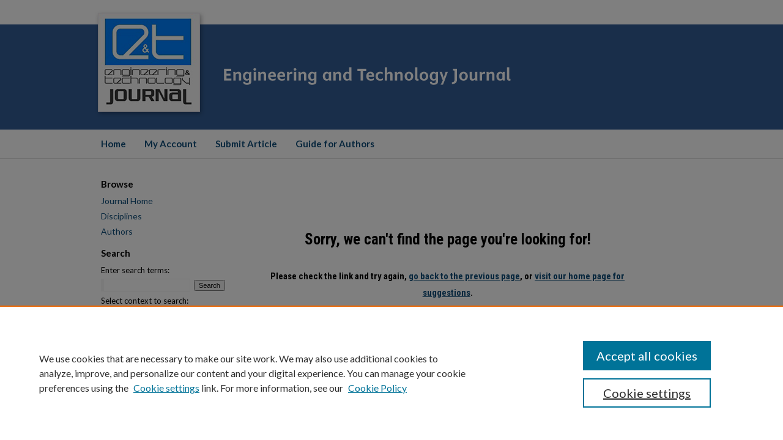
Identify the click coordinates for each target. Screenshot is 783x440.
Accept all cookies (646, 355)
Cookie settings (166, 388)
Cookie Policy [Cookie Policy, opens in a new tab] (377, 388)
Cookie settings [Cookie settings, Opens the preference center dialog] (647, 393)
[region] (391, 373)
